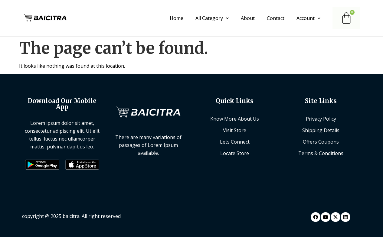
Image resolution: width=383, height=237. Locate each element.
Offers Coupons (321, 141)
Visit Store (234, 130)
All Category (212, 18)
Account (308, 18)
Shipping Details (320, 130)
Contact (275, 18)
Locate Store (234, 153)
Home (176, 18)
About (248, 18)
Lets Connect (235, 141)
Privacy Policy (321, 118)
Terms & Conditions (320, 153)
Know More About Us (234, 118)
